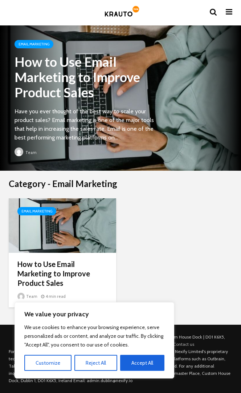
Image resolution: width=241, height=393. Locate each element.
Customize (48, 363)
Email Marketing (34, 44)
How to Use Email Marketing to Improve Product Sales (77, 77)
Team (26, 152)
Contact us (183, 344)
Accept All (142, 363)
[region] (94, 340)
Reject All (96, 363)
